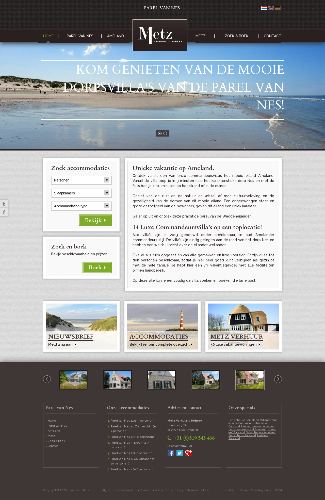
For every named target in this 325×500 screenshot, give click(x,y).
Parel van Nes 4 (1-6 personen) (132, 469)
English (271, 8)
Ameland (115, 36)
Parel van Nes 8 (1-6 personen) (132, 437)
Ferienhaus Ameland (242, 435)
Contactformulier (180, 446)
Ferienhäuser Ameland (244, 420)
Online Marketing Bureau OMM (261, 490)
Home (48, 36)
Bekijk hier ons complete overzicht (159, 344)
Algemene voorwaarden (119, 490)
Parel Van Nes (80, 36)
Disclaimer (162, 490)
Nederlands (264, 8)
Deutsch (278, 8)
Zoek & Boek (236, 36)
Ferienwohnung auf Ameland (247, 429)
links (206, 490)
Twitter (4, 204)
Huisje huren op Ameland (257, 426)
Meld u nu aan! (60, 344)
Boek (95, 267)
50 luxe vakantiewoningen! (233, 344)
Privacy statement (186, 490)
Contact (272, 36)
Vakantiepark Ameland (260, 432)
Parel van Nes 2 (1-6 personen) (132, 453)
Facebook (4, 212)
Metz (201, 36)
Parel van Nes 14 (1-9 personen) (132, 420)
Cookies (145, 490)
